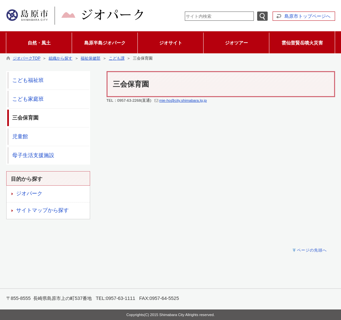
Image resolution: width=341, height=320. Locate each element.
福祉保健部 (90, 58)
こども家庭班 (28, 99)
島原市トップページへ (307, 16)
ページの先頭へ (312, 250)
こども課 (117, 58)
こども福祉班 (28, 80)
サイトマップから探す (42, 210)
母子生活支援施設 (33, 155)
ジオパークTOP (26, 58)
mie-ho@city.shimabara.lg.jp (183, 100)
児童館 (20, 136)
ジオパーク (29, 193)
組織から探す (60, 58)
